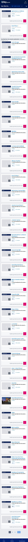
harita (13, 13)
